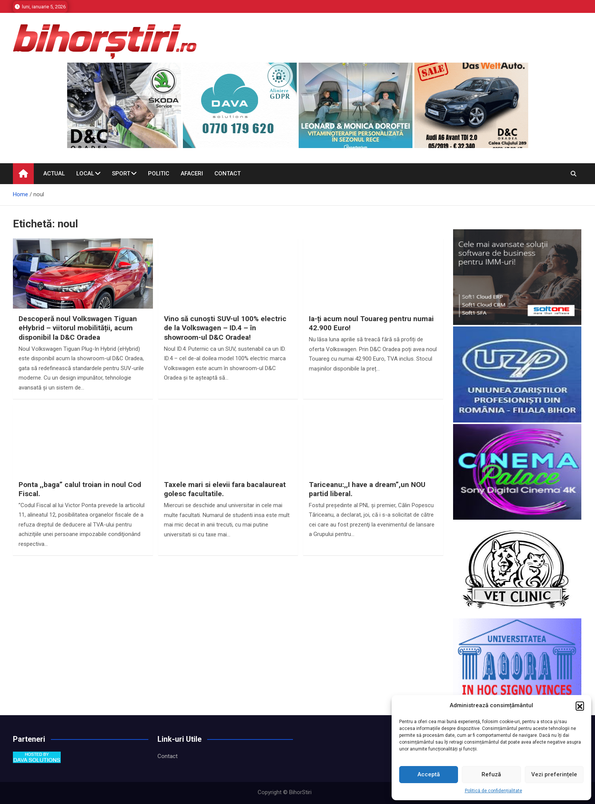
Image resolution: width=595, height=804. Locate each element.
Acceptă (428, 774)
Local (85, 173)
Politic (158, 173)
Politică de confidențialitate (493, 790)
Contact (227, 173)
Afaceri (192, 173)
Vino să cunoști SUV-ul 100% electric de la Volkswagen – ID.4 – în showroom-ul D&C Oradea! (225, 328)
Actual (54, 173)
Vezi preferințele (554, 774)
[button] (580, 705)
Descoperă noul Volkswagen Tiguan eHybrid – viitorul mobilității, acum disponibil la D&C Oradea (78, 328)
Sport (121, 173)
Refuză (491, 774)
